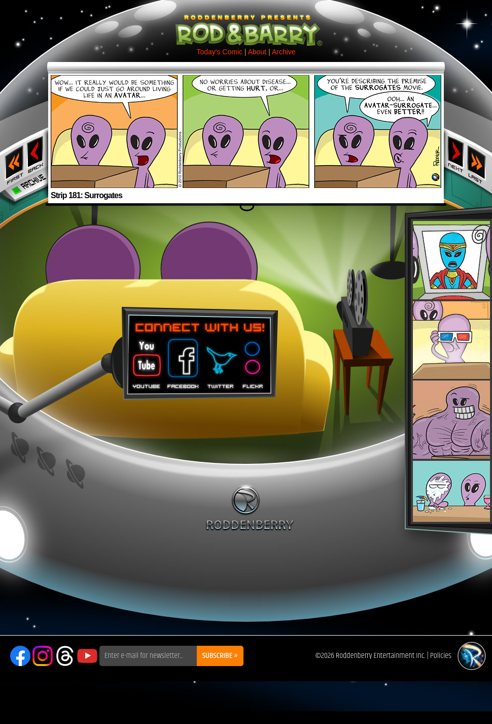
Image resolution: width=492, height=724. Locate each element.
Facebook (181, 360)
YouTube (87, 656)
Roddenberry (250, 508)
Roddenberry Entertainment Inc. (381, 655)
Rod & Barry (246, 23)
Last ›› (480, 161)
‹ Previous (36, 154)
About (257, 52)
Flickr (253, 360)
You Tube (145, 360)
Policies (440, 655)
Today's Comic (219, 52)
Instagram (42, 656)
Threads (65, 656)
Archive (284, 52)
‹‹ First (12, 161)
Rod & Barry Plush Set (451, 371)
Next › (456, 154)
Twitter (220, 360)
